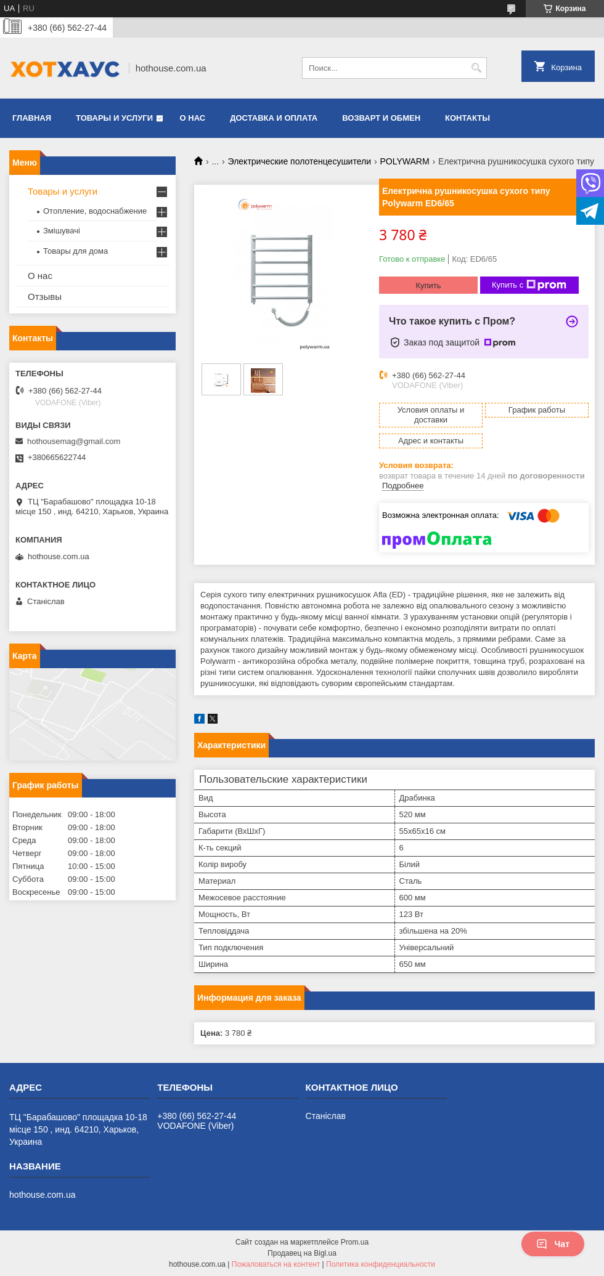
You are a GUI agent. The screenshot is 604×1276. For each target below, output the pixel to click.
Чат (552, 1244)
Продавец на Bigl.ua (302, 1253)
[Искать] (476, 68)
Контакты (467, 118)
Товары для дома (75, 251)
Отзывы (45, 296)
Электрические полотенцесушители (299, 161)
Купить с (529, 285)
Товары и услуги (114, 118)
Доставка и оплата (273, 118)
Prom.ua (355, 1242)
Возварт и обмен (381, 118)
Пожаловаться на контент (276, 1264)
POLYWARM (404, 161)
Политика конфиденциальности (380, 1264)
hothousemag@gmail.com (73, 441)
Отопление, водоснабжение (95, 211)
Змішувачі (61, 230)
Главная (31, 118)
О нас (193, 118)
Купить (428, 285)
